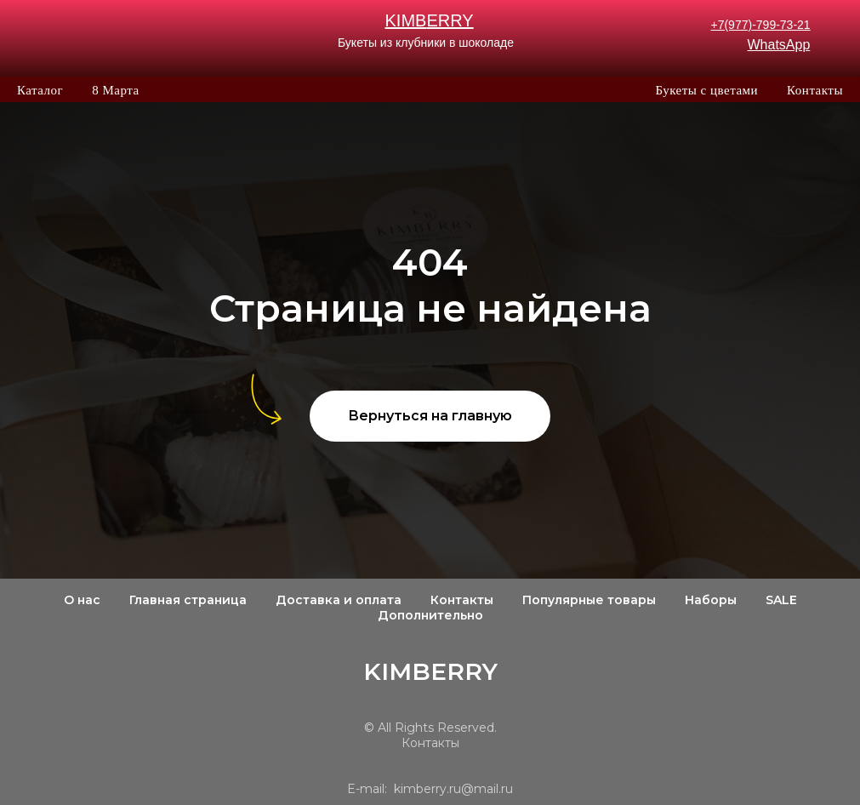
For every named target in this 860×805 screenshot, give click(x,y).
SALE (781, 600)
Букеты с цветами (706, 90)
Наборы (711, 600)
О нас (82, 600)
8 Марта (115, 90)
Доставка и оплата (339, 600)
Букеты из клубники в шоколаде (426, 42)
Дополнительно (430, 615)
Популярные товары (589, 600)
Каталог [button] (40, 90)
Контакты (815, 90)
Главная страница (188, 600)
